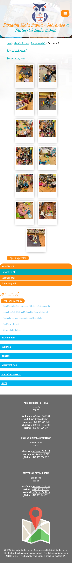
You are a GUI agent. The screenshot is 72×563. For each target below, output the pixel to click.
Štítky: (10, 58)
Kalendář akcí (8, 277)
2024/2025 (20, 58)
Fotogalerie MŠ (38, 43)
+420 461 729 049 (40, 427)
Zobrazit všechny (12, 301)
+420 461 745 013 (41, 492)
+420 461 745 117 (41, 451)
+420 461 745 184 (41, 416)
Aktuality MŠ (7, 266)
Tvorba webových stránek (32, 556)
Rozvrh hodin (8, 337)
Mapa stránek (36, 553)
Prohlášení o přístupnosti (56, 553)
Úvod (9, 43)
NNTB (4, 383)
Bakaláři (5, 355)
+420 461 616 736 (40, 454)
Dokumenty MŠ (8, 283)
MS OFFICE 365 (9, 365)
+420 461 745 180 (41, 486)
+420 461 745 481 (41, 424)
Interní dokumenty (11, 374)
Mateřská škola (21, 43)
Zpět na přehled (18, 258)
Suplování (6, 346)
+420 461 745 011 (40, 495)
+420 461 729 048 (41, 422)
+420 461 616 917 (40, 457)
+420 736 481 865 (39, 419)
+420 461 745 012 (40, 489)
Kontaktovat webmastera (16, 553)
